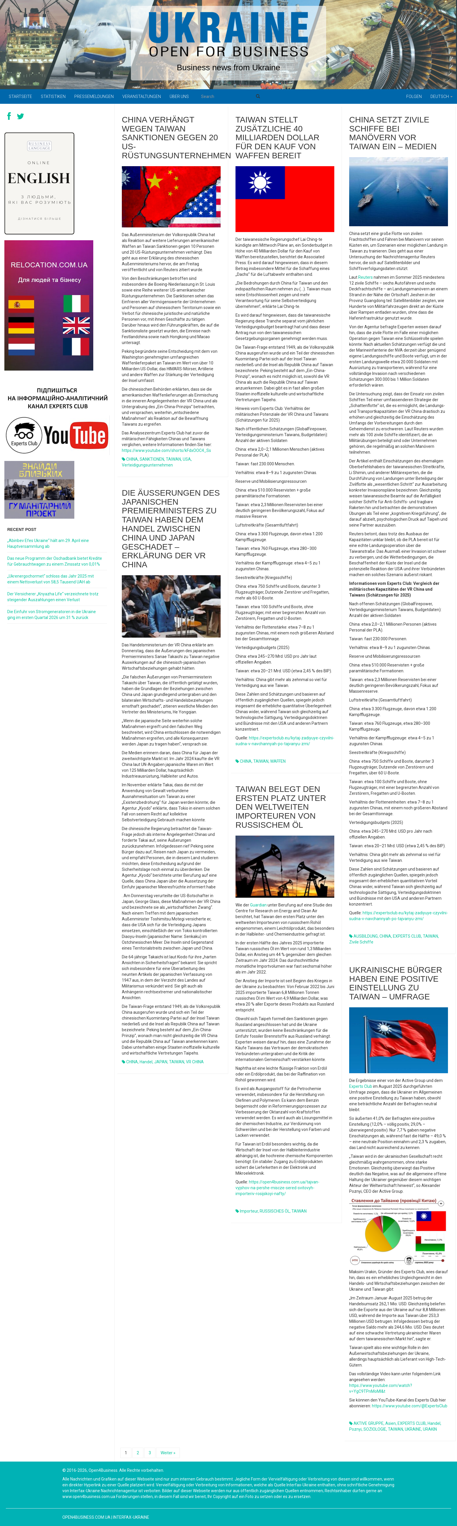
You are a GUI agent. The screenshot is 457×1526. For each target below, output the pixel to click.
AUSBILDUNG (366, 936)
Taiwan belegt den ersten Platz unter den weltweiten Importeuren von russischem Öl (280, 807)
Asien (390, 1423)
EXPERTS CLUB (407, 936)
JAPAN (160, 1062)
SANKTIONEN (152, 459)
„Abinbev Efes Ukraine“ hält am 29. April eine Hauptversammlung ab (48, 543)
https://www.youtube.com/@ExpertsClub (409, 1406)
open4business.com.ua (86, 1517)
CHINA (132, 459)
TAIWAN (173, 459)
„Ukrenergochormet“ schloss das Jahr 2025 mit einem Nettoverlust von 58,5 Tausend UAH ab (50, 579)
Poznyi (355, 1429)
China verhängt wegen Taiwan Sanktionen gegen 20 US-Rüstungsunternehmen (176, 137)
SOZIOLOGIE (374, 1429)
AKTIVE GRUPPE (369, 1423)
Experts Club (360, 1086)
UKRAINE (413, 1429)
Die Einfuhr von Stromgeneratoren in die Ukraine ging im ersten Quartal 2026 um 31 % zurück (51, 614)
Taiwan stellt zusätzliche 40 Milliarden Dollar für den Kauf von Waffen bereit (277, 137)
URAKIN (430, 1429)
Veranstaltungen (141, 96)
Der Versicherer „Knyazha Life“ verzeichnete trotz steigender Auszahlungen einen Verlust (53, 597)
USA (187, 459)
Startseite (20, 96)
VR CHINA (195, 1062)
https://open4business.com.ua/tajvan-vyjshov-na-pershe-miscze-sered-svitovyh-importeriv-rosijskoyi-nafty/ (277, 1188)
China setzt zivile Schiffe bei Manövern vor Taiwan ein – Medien (393, 133)
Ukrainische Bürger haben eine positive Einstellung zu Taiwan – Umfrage (395, 983)
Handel (146, 1062)
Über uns (179, 96)
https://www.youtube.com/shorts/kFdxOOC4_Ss (166, 450)
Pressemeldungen (94, 96)
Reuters (365, 277)
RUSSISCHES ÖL (275, 1211)
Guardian (258, 905)
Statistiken (53, 96)
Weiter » (168, 1452)
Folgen (414, 96)
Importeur (249, 1211)
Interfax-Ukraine (131, 1517)
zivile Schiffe (361, 942)
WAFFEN (278, 761)
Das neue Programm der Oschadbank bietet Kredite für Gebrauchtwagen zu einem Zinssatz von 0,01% (54, 561)
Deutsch (441, 96)
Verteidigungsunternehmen (147, 465)
